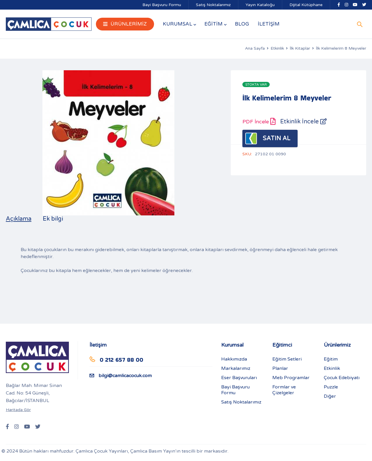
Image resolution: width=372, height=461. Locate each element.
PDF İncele (259, 121)
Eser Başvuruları (239, 378)
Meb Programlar (291, 378)
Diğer (330, 396)
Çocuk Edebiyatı (342, 378)
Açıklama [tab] (18, 218)
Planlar (280, 368)
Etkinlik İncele (303, 121)
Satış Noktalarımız (213, 4)
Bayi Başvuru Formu (161, 4)
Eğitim (331, 359)
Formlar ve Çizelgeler (284, 390)
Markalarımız (235, 368)
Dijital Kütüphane (306, 4)
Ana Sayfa (255, 48)
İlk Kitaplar (300, 48)
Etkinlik (277, 48)
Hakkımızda (234, 359)
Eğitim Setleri (287, 359)
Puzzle (331, 387)
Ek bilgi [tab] (53, 218)
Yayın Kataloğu (260, 4)
